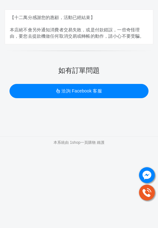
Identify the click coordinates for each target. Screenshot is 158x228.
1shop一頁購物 (83, 142)
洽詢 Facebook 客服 (79, 90)
